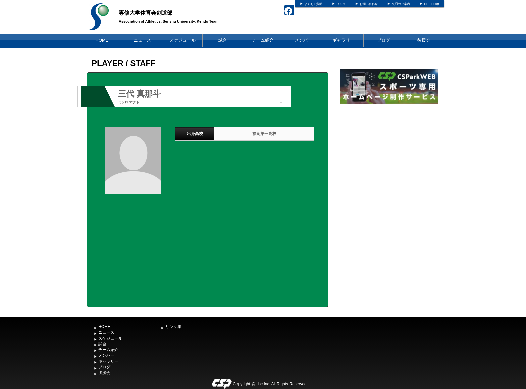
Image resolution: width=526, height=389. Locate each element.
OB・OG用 (431, 4)
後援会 (423, 40)
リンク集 (173, 326)
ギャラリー (343, 40)
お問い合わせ (369, 4)
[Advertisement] (388, 156)
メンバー (303, 40)
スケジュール (182, 40)
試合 (222, 40)
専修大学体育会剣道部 (145, 13)
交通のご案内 (401, 4)
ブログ (383, 40)
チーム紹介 (263, 40)
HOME (102, 40)
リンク (341, 4)
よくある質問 (313, 4)
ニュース (142, 40)
